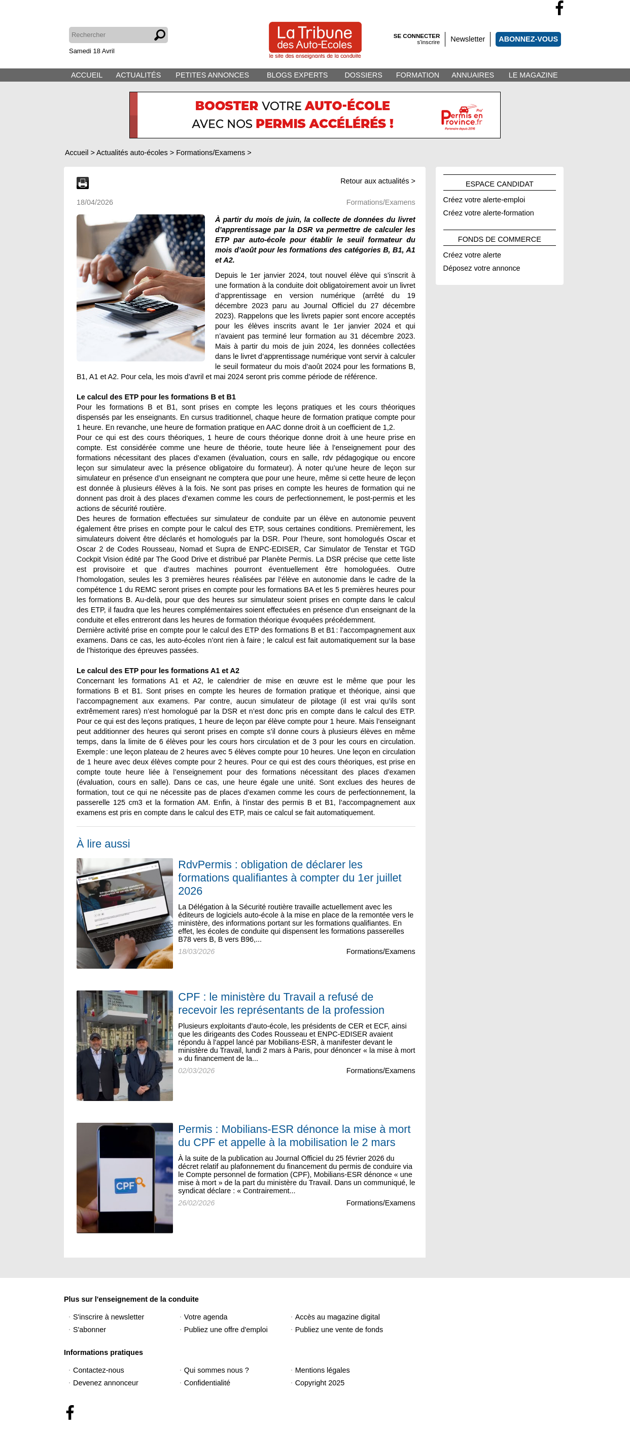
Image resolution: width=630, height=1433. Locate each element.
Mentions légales (322, 1370)
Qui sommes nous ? (216, 1370)
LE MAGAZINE (533, 75)
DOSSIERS (363, 75)
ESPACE (500, 182)
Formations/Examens (380, 951)
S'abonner (89, 1330)
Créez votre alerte (472, 253)
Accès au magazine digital (337, 1317)
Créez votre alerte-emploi (484, 198)
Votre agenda (206, 1317)
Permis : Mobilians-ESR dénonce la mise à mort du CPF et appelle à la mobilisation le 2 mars (294, 1136)
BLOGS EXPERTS (297, 75)
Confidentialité (207, 1383)
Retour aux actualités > (377, 181)
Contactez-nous (98, 1370)
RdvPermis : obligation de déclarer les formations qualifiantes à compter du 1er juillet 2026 (289, 877)
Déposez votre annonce (481, 266)
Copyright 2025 (320, 1383)
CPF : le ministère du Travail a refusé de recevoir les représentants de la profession (281, 1003)
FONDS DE (499, 237)
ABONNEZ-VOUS (528, 39)
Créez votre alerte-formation (488, 211)
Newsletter (467, 39)
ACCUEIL (86, 75)
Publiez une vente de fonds (339, 1330)
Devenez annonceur (105, 1383)
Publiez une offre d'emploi (226, 1330)
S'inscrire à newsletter (108, 1317)
